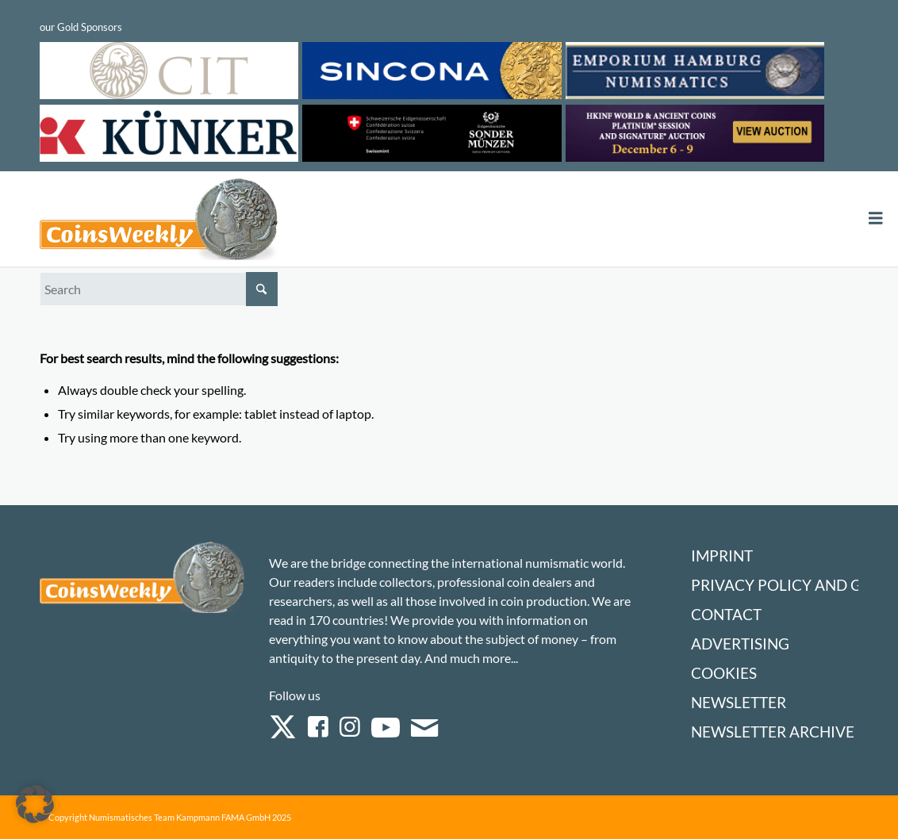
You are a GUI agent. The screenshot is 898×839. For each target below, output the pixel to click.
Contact (726, 614)
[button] (35, 804)
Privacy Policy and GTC (785, 585)
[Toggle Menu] (876, 218)
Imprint (722, 555)
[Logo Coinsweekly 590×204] (159, 222)
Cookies (724, 673)
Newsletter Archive (772, 731)
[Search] (159, 289)
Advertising (740, 643)
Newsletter (738, 702)
